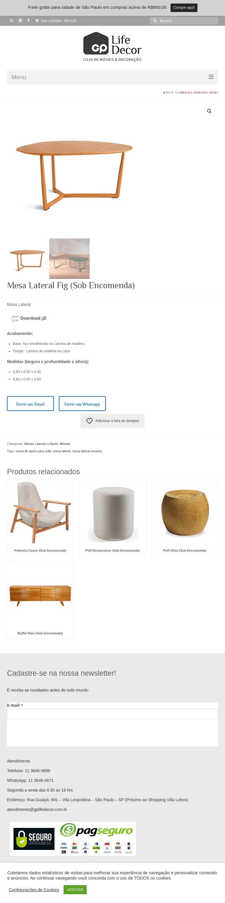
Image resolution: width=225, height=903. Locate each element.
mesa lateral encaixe (87, 451)
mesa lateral (62, 451)
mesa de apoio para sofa (33, 451)
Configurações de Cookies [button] (34, 889)
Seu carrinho (55, 21)
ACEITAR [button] (75, 889)
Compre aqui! (184, 8)
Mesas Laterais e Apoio (199, 92)
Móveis (65, 443)
